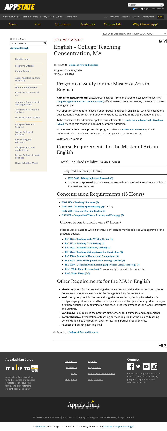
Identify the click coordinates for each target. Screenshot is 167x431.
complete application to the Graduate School (80, 101)
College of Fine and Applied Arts (25, 148)
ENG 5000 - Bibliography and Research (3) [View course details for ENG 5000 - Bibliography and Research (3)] (90, 178)
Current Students (11, 16)
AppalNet (125, 16)
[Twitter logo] (138, 367)
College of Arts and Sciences (24, 125)
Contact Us (71, 361)
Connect (133, 359)
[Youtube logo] (146, 367)
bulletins (41, 426)
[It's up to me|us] (22, 373)
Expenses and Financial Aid (27, 93)
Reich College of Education (23, 141)
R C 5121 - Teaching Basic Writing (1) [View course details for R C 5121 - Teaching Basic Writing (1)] (84, 243)
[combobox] (134, 34)
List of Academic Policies (27, 117)
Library (136, 16)
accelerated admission (133, 129)
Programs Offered (24, 65)
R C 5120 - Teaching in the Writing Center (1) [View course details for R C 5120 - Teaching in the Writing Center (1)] (89, 239)
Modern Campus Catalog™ (118, 426)
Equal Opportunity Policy (101, 373)
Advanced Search (19, 48)
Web (135, 9)
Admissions (62, 24)
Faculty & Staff (47, 16)
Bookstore (71, 367)
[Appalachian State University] (58, 6)
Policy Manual (95, 379)
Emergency (71, 379)
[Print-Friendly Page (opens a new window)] (160, 41)
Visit (38, 24)
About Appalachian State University (27, 79)
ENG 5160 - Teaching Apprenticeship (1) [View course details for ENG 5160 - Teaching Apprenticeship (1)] (83, 206)
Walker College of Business (24, 133)
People (145, 9)
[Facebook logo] (130, 367)
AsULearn (114, 16)
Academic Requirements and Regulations (27, 103)
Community (71, 16)
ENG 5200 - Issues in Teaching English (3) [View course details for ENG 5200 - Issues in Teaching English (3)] (83, 211)
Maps (74, 373)
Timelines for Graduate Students (27, 111)
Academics (87, 24)
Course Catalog (23, 71)
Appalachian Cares (19, 359)
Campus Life (112, 24)
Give (160, 16)
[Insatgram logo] (154, 367)
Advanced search (158, 9)
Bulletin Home (22, 58)
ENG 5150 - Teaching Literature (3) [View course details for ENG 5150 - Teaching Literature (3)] (80, 202)
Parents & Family (30, 16)
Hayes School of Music (26, 162)
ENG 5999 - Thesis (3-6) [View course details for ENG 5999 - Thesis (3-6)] (77, 273)
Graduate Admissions (26, 87)
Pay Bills (92, 361)
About (12, 24)
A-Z (105, 16)
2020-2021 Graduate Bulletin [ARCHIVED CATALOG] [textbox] (128, 33)
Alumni (59, 16)
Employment (148, 16)
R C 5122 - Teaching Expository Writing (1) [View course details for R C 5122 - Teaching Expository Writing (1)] (87, 247)
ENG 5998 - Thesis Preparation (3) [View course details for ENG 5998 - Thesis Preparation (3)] (83, 269)
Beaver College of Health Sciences (27, 156)
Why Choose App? (145, 24)
